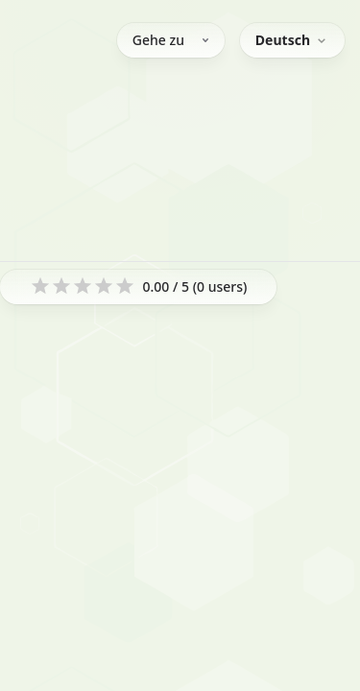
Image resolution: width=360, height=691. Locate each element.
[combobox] (292, 40)
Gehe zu (170, 40)
